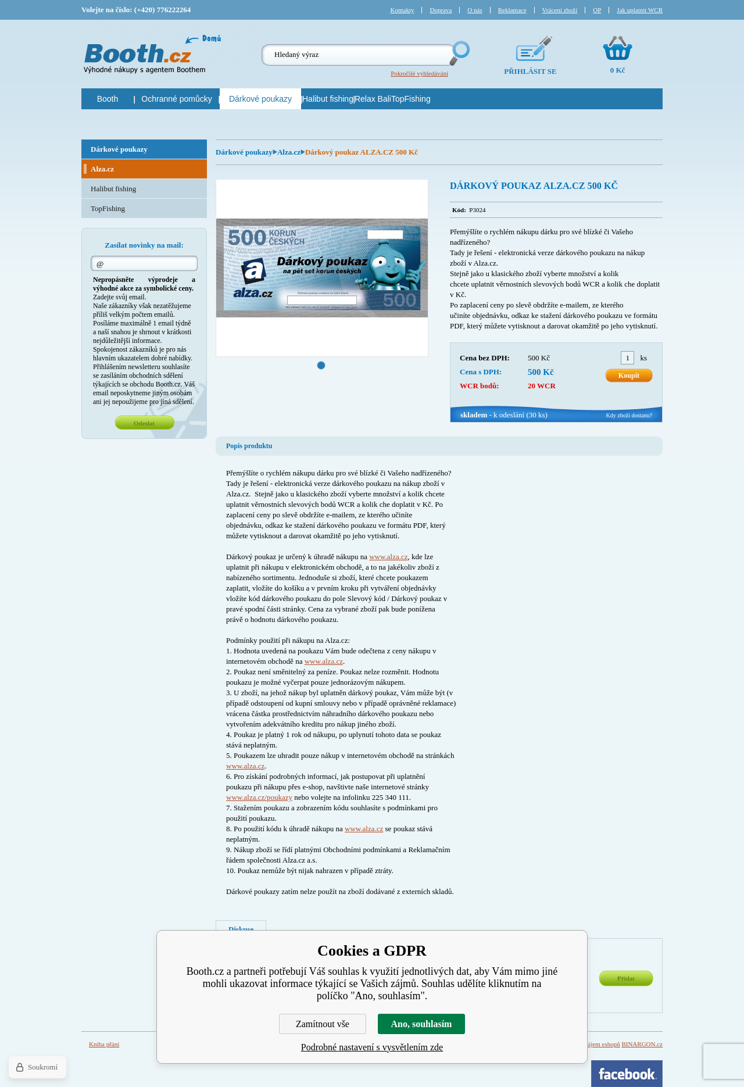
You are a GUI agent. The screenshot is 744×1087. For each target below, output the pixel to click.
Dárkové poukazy (244, 152)
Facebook (627, 1073)
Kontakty (402, 9)
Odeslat (144, 423)
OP (597, 9)
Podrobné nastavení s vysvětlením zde (372, 1047)
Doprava (441, 9)
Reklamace (512, 9)
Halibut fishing (113, 188)
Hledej (458, 53)
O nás (474, 9)
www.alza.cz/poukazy (259, 797)
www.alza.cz (388, 556)
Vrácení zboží (560, 9)
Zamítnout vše (322, 1024)
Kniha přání (104, 1043)
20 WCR (542, 385)
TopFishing (108, 208)
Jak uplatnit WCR (640, 9)
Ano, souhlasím (421, 1024)
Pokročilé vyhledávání (419, 73)
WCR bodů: (479, 385)
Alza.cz (289, 152)
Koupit (628, 375)
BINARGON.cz (642, 1043)
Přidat (626, 978)
